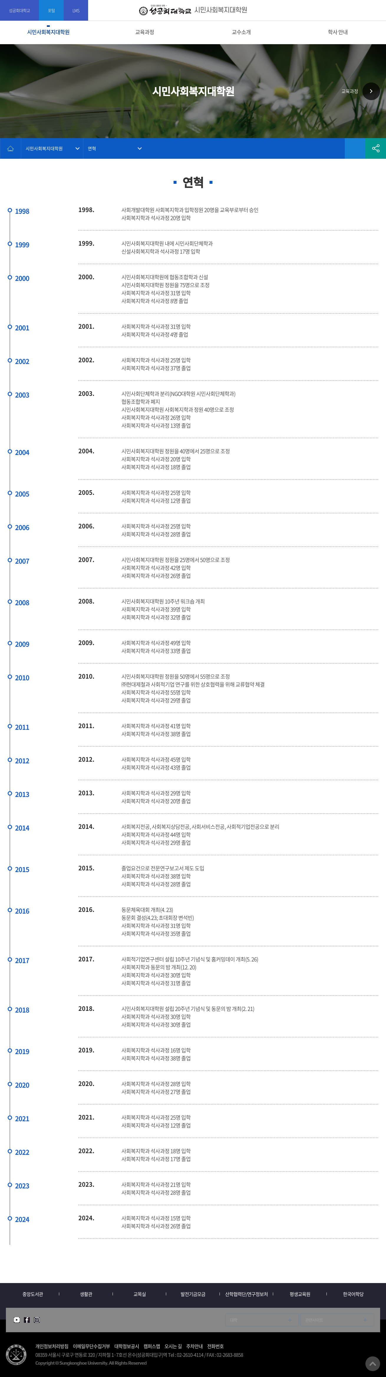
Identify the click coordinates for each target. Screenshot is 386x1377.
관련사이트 (314, 1320)
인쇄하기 (334, 148)
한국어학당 (353, 1293)
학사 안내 (338, 32)
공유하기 (375, 148)
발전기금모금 (193, 1293)
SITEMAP (378, 10)
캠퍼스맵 (151, 1346)
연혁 (92, 148)
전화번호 (215, 1346)
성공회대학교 (19, 10)
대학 (233, 1320)
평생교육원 (300, 1293)
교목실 (139, 1293)
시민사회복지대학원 (48, 32)
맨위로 (372, 1363)
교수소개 (241, 32)
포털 (51, 10)
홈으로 (10, 148)
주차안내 (194, 1346)
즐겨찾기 (355, 148)
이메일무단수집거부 (91, 1346)
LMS (75, 10)
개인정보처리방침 (51, 1346)
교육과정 (144, 32)
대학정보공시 (126, 1346)
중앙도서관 (32, 1293)
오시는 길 (173, 1346)
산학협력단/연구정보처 (246, 1293)
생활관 (86, 1293)
